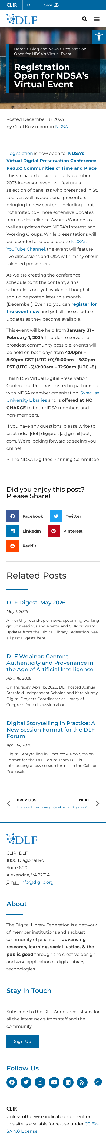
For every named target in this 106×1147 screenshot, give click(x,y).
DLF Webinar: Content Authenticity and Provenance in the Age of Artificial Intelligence (50, 663)
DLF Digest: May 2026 (35, 602)
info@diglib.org (37, 882)
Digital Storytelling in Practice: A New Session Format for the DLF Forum (50, 729)
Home (20, 48)
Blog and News (44, 48)
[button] (99, 37)
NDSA (61, 126)
